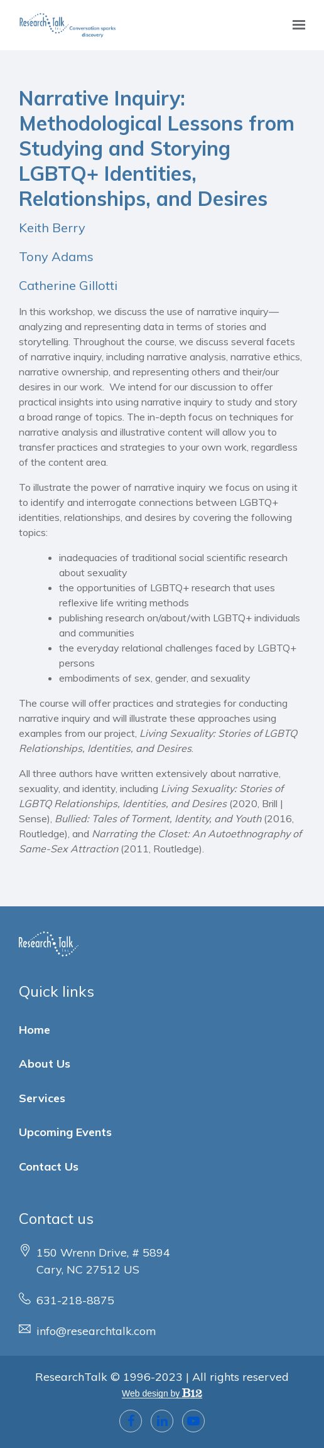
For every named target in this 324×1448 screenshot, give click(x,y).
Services (42, 1098)
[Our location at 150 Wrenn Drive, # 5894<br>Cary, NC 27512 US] (103, 1261)
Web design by (162, 1393)
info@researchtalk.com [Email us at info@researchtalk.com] (96, 1331)
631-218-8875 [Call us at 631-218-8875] (75, 1300)
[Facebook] (130, 1421)
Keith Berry (52, 227)
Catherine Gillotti (68, 285)
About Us (44, 1063)
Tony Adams (56, 256)
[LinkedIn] (162, 1421)
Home (34, 1029)
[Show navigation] (295, 25)
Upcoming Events (65, 1132)
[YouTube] (193, 1421)
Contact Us (48, 1166)
